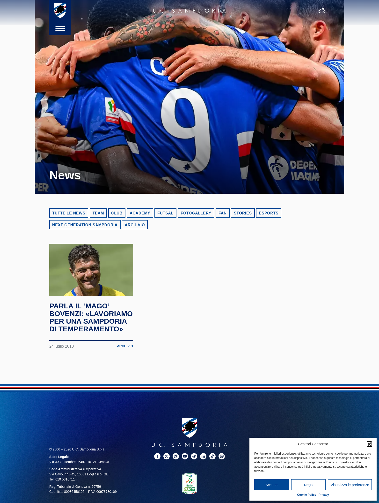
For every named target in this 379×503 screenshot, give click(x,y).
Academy (140, 213)
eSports (268, 213)
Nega (308, 485)
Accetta (271, 485)
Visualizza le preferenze (350, 485)
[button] (369, 444)
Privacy (324, 494)
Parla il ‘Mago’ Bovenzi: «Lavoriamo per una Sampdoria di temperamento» (90, 321)
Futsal (165, 213)
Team (98, 213)
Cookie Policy (306, 494)
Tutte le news (68, 213)
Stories (243, 213)
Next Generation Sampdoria (85, 225)
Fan (223, 213)
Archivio (135, 225)
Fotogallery (196, 213)
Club (117, 213)
